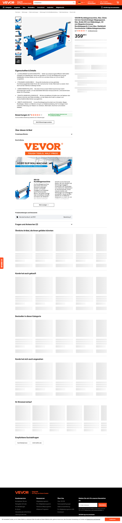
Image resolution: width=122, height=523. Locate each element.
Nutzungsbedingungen (64, 504)
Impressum (60, 512)
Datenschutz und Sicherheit (93, 519)
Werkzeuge (24, 12)
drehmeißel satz (37, 443)
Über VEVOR (61, 501)
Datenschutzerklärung (63, 506)
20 (37, 117)
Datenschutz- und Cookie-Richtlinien (93, 510)
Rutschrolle (72, 12)
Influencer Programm (42, 509)
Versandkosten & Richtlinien (23, 512)
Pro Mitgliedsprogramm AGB (65, 509)
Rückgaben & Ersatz (21, 504)
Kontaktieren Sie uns (21, 501)
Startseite (17, 12)
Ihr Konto (17, 509)
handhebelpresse (22, 443)
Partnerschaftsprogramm (43, 506)
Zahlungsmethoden (20, 514)
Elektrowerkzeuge (33, 12)
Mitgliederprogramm (42, 501)
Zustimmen (112, 519)
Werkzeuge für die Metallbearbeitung (49, 12)
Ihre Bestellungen (20, 506)
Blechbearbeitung (63, 12)
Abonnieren (102, 505)
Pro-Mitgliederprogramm (43, 504)
